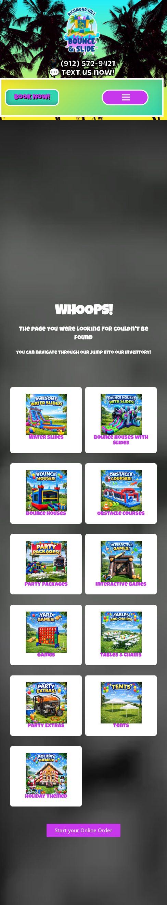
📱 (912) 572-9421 (81, 64)
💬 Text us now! (82, 73)
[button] (32, 97)
